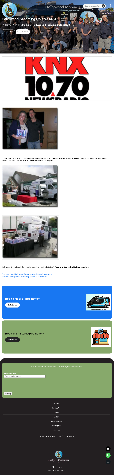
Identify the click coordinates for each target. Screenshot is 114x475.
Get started (12, 305)
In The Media (22, 24)
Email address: (25, 374)
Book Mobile (8, 32)
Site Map (56, 430)
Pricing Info (56, 425)
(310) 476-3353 (65, 436)
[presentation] (22, 384)
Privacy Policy (56, 421)
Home (6, 24)
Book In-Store (22, 32)
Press (57, 412)
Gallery (56, 417)
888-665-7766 (47, 436)
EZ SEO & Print (60, 470)
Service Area (57, 408)
